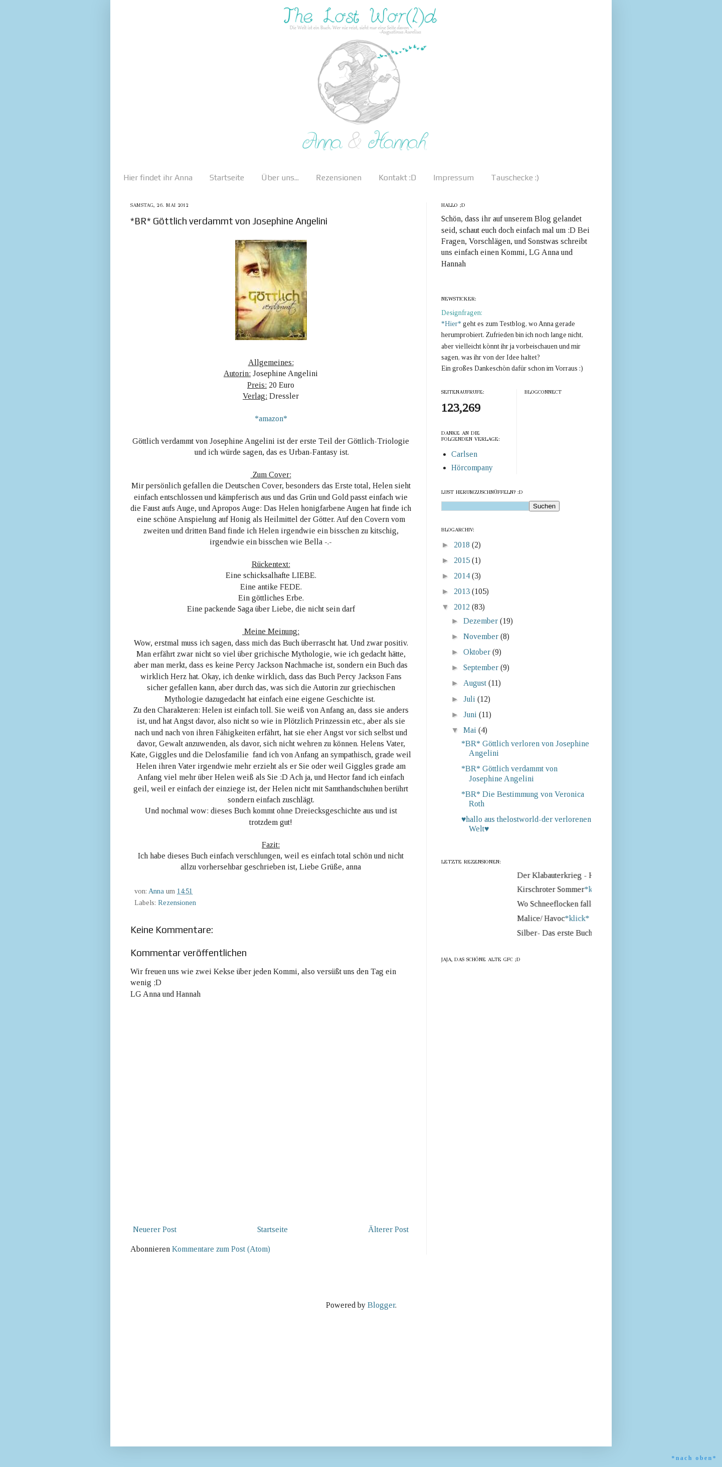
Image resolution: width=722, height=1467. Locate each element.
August (475, 683)
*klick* (581, 918)
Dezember (481, 621)
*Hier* (452, 324)
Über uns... (280, 177)
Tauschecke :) (515, 177)
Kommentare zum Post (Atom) (221, 1249)
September (481, 667)
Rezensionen (339, 177)
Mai (470, 730)
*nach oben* (694, 1457)
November (481, 636)
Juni (471, 714)
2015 (463, 560)
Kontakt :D (397, 177)
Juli (470, 699)
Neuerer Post (154, 1229)
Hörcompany (472, 467)
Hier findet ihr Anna (158, 177)
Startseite (227, 177)
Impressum (453, 177)
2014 (463, 575)
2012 (463, 607)
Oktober (477, 652)
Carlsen (464, 454)
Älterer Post (388, 1229)
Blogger (381, 1305)
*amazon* (271, 418)
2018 (463, 544)
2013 (463, 591)
